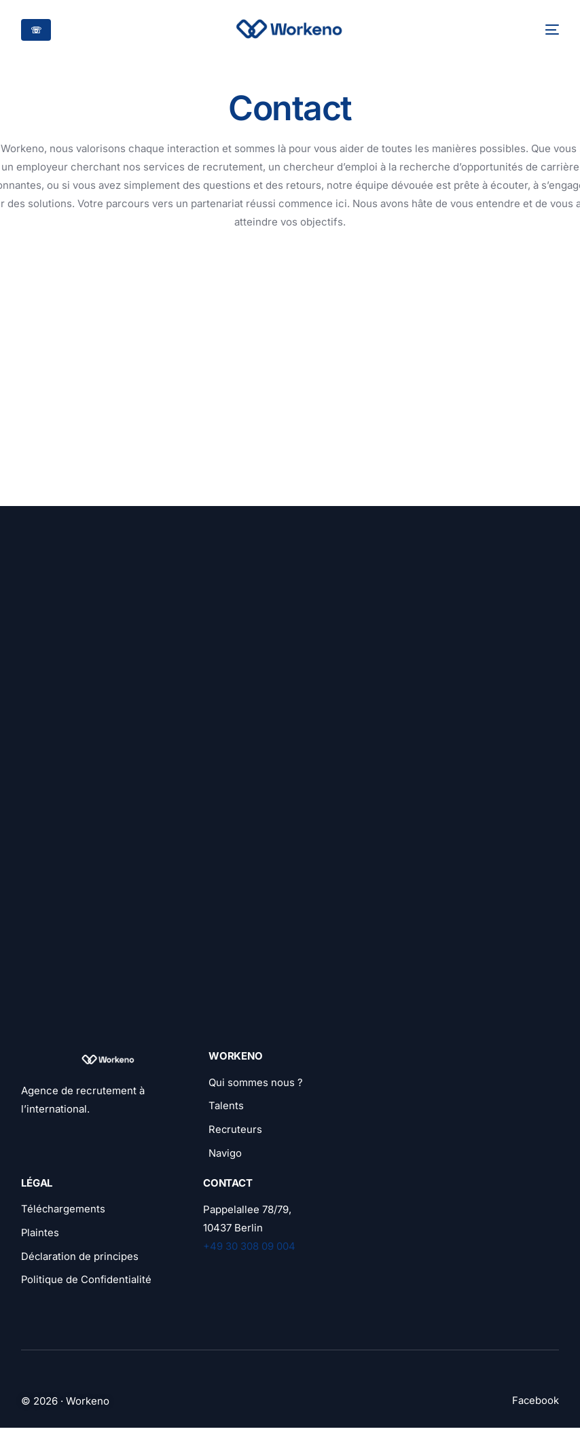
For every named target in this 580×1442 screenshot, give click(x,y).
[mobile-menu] (543, 29)
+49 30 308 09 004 (249, 1248)
